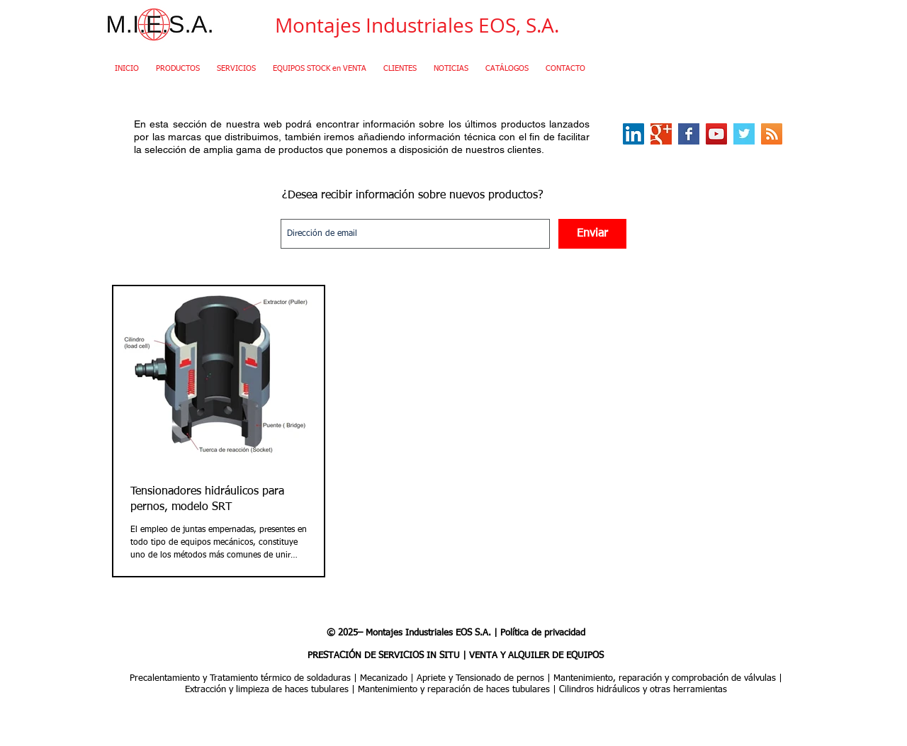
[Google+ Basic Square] (661, 134)
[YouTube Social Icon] (716, 134)
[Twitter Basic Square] (744, 134)
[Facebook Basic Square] (688, 134)
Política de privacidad (542, 633)
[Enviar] (592, 234)
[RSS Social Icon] (771, 134)
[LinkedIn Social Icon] (633, 134)
